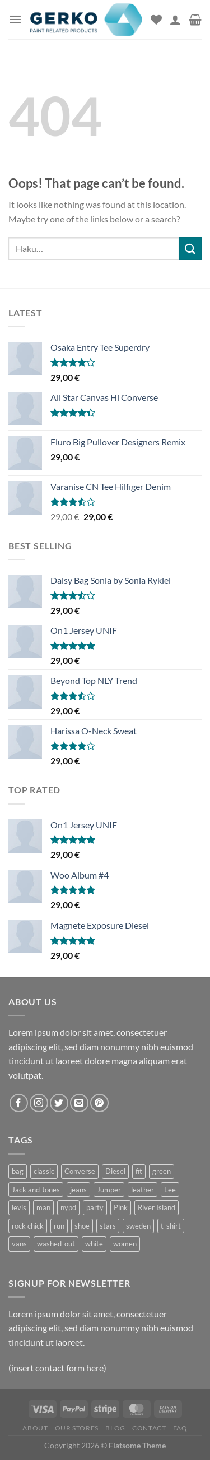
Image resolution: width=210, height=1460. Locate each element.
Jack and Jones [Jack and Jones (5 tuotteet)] (36, 1189)
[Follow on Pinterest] (99, 1103)
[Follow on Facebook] (19, 1103)
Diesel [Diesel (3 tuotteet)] (115, 1171)
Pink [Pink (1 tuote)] (121, 1207)
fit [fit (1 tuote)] (139, 1171)
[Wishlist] (156, 19)
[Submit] (190, 248)
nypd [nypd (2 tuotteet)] (68, 1207)
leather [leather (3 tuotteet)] (142, 1189)
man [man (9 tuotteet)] (43, 1207)
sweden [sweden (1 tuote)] (138, 1225)
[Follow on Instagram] (39, 1103)
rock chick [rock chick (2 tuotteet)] (28, 1225)
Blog (115, 1428)
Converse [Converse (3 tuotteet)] (79, 1171)
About (35, 1428)
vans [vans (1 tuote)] (19, 1243)
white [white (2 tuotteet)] (94, 1243)
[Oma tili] (175, 19)
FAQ (180, 1428)
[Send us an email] (79, 1103)
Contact (149, 1428)
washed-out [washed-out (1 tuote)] (56, 1243)
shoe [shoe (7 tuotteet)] (82, 1225)
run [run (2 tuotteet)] (59, 1225)
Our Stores (77, 1428)
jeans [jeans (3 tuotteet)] (78, 1189)
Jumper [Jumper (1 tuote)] (109, 1189)
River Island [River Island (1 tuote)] (156, 1207)
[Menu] (15, 19)
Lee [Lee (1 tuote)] (170, 1189)
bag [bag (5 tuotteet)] (18, 1171)
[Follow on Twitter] (59, 1103)
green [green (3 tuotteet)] (161, 1171)
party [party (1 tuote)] (95, 1207)
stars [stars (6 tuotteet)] (108, 1225)
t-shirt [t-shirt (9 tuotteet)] (171, 1225)
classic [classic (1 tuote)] (44, 1171)
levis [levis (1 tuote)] (19, 1207)
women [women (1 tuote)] (125, 1243)
